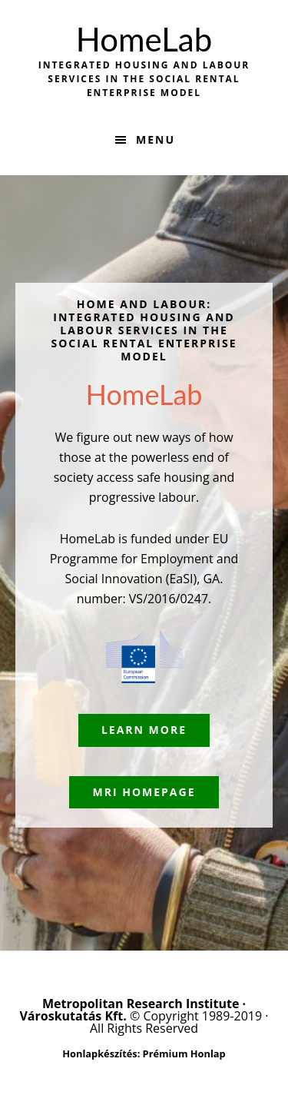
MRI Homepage (143, 792)
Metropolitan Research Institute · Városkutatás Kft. (132, 1009)
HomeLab (144, 39)
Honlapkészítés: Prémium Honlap (143, 1053)
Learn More (144, 729)
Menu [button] (155, 139)
